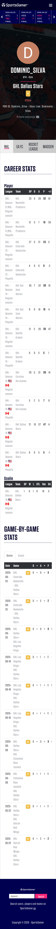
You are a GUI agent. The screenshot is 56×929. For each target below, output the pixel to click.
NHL (6, 146)
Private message (28, 116)
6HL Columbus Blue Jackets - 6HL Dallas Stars (18, 786)
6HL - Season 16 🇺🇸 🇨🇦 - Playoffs (9, 409)
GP (30, 191)
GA (49, 484)
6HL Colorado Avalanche (21, 246)
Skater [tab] (10, 555)
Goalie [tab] (21, 555)
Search (41, 896)
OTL (38, 484)
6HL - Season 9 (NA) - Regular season (9, 207)
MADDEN (48, 146)
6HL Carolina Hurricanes (21, 376)
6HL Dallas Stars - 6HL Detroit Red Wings (16, 818)
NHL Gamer (14, 5)
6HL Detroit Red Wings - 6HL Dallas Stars (17, 851)
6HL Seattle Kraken (19, 333)
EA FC (19, 146)
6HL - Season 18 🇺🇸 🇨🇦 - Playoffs (9, 461)
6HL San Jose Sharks (20, 290)
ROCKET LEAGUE (33, 146)
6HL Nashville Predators (20, 203)
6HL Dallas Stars (28, 85)
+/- (49, 191)
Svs (44, 484)
